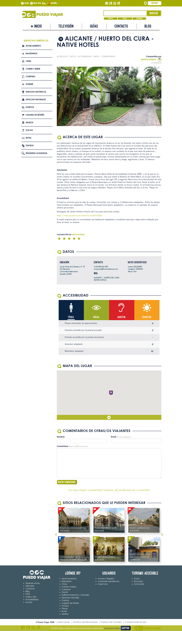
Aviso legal (63, 622)
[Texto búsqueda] (125, 13)
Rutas (125, 18)
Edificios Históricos (36, 92)
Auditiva (121, 317)
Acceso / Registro (106, 578)
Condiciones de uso (135, 622)
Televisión (66, 26)
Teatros (30, 145)
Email (113, 437)
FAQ (28, 594)
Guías (94, 26)
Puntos (110, 18)
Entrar (154, 3)
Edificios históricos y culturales (75, 595)
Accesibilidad (32, 599)
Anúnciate (139, 584)
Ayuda (26, 3)
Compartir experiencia (108, 581)
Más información (112, 628)
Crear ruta (103, 584)
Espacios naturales (36, 99)
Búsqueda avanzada (36, 153)
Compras (30, 76)
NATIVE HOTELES (151, 59)
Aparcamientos (69, 578)
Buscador (138, 581)
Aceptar (125, 628)
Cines (28, 61)
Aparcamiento (33, 46)
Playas (29, 130)
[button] (111, 393)
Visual (96, 317)
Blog (148, 26)
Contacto (121, 26)
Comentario (62, 446)
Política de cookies (111, 622)
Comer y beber (33, 69)
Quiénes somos (33, 583)
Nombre (61, 437)
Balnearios (31, 53)
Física (71, 317)
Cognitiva (146, 317)
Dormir (29, 84)
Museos (29, 122)
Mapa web (37, 3)
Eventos (30, 107)
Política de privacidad (85, 622)
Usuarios (139, 18)
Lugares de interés (35, 115)
